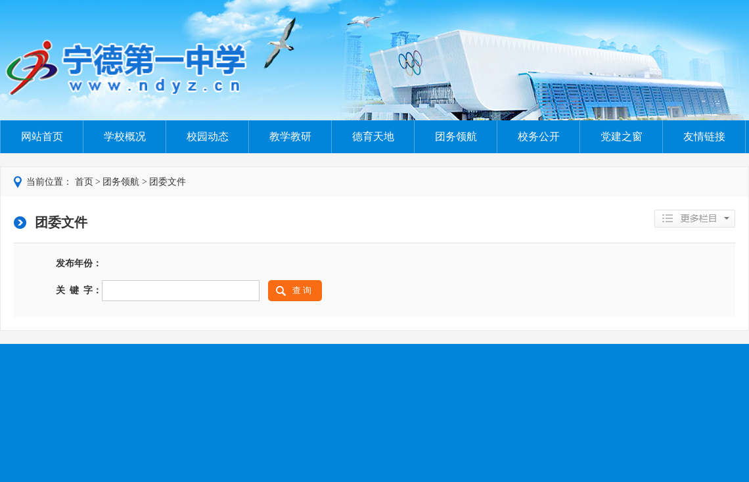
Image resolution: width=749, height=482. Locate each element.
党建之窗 (622, 136)
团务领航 (456, 136)
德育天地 (373, 136)
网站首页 (42, 136)
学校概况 (125, 136)
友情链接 (704, 136)
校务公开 (539, 136)
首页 (84, 182)
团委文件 (167, 182)
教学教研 (290, 136)
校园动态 (208, 136)
